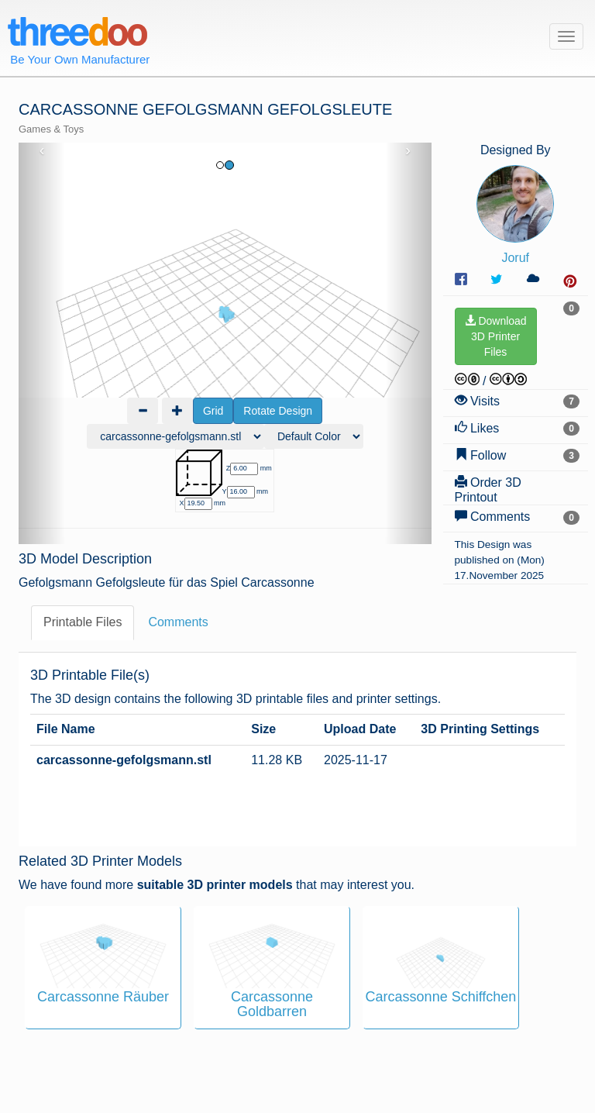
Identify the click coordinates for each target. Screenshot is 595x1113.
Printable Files (82, 612)
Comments (178, 612)
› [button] (408, 150)
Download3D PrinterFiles (496, 336)
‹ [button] (42, 150)
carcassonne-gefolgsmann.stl (124, 749)
